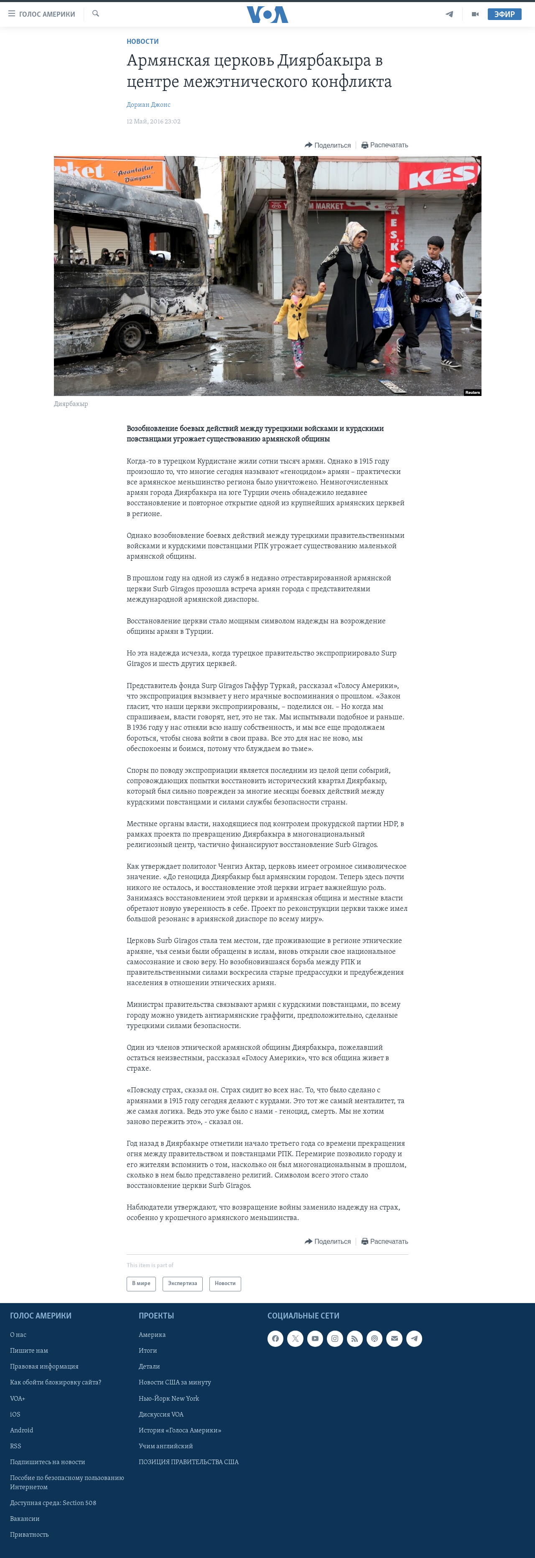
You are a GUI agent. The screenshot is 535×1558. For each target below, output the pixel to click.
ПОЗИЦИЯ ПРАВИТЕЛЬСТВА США (189, 1462)
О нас (18, 1335)
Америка (152, 1335)
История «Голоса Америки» (180, 1430)
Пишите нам (29, 1351)
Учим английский (166, 1446)
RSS (15, 1446)
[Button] (328, 145)
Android (21, 1430)
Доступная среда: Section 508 (53, 1503)
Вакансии (25, 1519)
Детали (149, 1367)
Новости (143, 42)
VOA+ (17, 1398)
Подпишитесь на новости (47, 1462)
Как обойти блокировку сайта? (55, 1382)
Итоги (148, 1351)
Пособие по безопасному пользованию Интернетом (67, 1482)
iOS (15, 1414)
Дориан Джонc (149, 105)
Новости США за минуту (175, 1382)
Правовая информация (44, 1367)
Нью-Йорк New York (169, 1398)
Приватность (29, 1535)
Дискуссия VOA (161, 1414)
